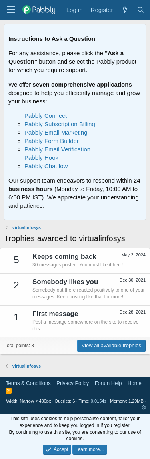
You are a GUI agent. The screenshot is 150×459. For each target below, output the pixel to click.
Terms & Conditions (28, 383)
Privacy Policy (72, 383)
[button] (144, 407)
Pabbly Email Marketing (56, 132)
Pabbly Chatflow (46, 166)
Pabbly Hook (41, 157)
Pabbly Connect (45, 115)
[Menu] (11, 10)
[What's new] (124, 9)
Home (135, 383)
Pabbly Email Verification (57, 149)
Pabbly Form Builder (51, 140)
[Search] (140, 9)
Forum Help (108, 383)
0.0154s (98, 401)
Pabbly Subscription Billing (59, 124)
